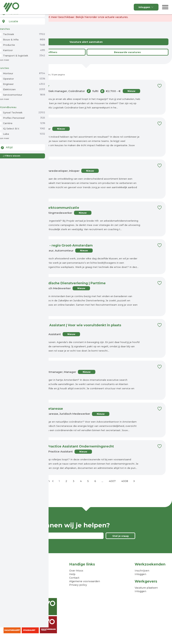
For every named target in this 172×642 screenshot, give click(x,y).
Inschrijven (142, 570)
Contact (74, 578)
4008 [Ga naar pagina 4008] (124, 481)
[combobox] (22, 21)
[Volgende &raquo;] (134, 481)
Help (72, 574)
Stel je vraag (120, 536)
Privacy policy (78, 585)
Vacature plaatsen (146, 587)
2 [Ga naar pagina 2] (66, 481)
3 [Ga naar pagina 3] (73, 481)
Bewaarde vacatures (127, 52)
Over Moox (76, 570)
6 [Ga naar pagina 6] (95, 481)
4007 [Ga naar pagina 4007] (112, 481)
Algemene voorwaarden (84, 581)
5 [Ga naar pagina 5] (88, 481)
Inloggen (146, 7)
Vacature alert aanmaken (86, 41)
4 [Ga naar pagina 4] (81, 481)
